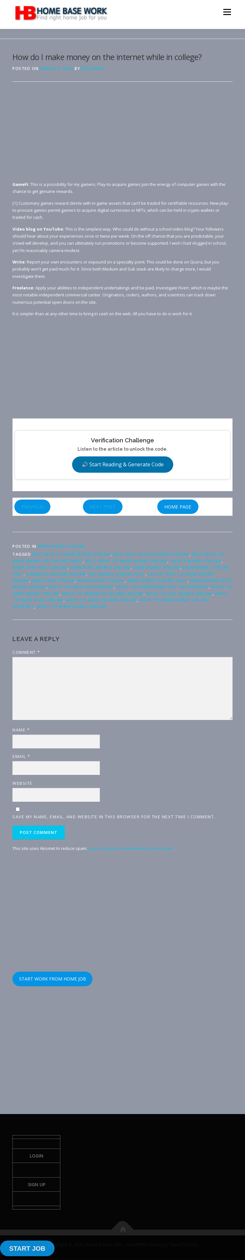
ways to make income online (101, 600)
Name (21, 730)
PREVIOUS (32, 506)
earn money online (156, 567)
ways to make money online (71, 606)
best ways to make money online (126, 561)
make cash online (53, 580)
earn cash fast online (40, 567)
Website (22, 783)
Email (21, 756)
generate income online (56, 574)
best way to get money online (151, 554)
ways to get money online (179, 593)
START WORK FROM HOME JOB (52, 979)
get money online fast (117, 574)
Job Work (93, 68)
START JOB (27, 1248)
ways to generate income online (103, 593)
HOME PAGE (177, 506)
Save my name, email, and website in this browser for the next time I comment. (113, 817)
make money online (101, 580)
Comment (26, 652)
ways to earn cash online (81, 587)
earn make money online (100, 567)
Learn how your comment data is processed (130, 848)
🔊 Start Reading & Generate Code (123, 464)
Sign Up (36, 1185)
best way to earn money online (72, 554)
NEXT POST (102, 506)
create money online (196, 561)
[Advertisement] (122, 136)
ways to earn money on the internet (162, 587)
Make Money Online (61, 546)
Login (36, 1156)
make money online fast (157, 580)
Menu (227, 12)
